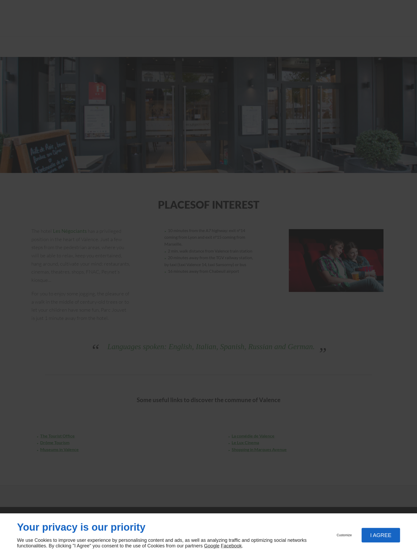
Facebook (231, 545)
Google (211, 545)
